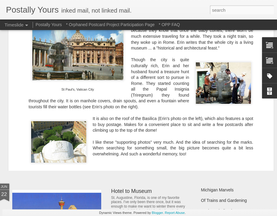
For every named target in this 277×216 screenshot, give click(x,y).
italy (115, 105)
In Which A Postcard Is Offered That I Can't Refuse (171, 115)
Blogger (157, 212)
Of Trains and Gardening (224, 200)
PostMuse (165, 97)
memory (129, 105)
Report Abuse (175, 212)
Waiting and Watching (221, 138)
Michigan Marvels (217, 190)
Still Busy (209, 128)
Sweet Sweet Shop (42, 139)
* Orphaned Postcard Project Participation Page (110, 24)
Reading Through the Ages (143, 141)
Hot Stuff (209, 149)
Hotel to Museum (131, 191)
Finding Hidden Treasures (225, 117)
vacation (176, 105)
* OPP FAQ (169, 24)
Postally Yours (49, 24)
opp (142, 105)
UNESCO (157, 105)
